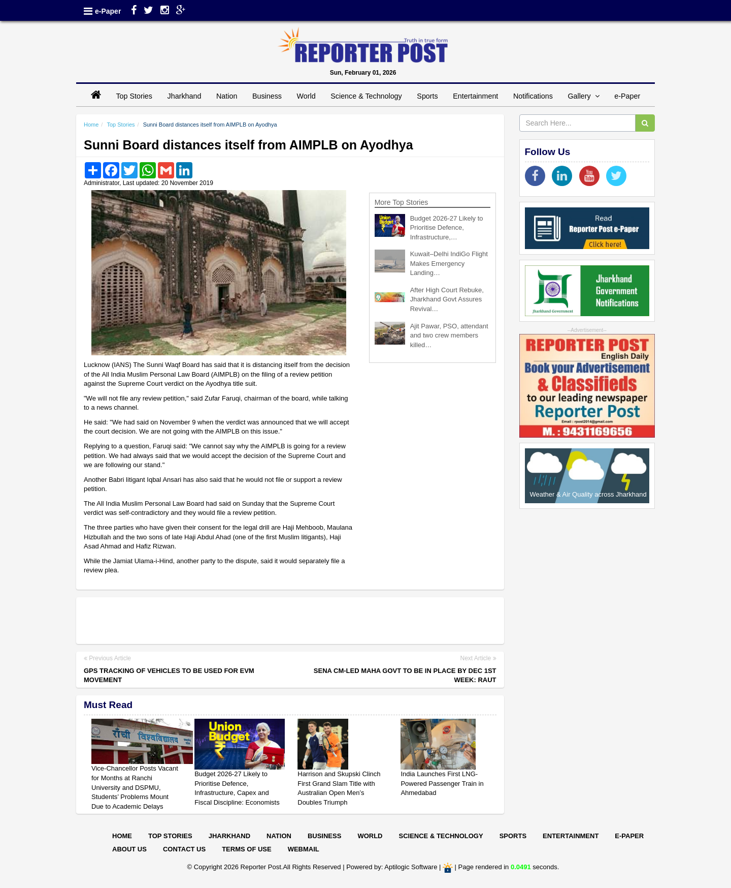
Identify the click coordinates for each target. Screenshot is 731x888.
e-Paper (108, 11)
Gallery (583, 96)
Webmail (303, 849)
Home (91, 124)
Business (267, 96)
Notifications (533, 96)
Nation (226, 96)
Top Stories (134, 96)
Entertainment (475, 96)
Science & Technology (366, 96)
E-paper (629, 836)
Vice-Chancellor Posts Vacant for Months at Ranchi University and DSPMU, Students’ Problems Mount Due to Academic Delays (134, 787)
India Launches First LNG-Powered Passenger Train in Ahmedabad (442, 783)
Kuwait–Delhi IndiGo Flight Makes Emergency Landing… (449, 263)
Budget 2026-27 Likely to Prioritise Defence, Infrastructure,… (446, 228)
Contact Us (184, 849)
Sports (427, 96)
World (306, 96)
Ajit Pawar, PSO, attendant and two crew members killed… (449, 335)
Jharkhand (185, 96)
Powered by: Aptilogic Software (391, 867)
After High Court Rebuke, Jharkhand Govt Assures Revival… (447, 299)
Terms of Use (247, 849)
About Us (129, 849)
